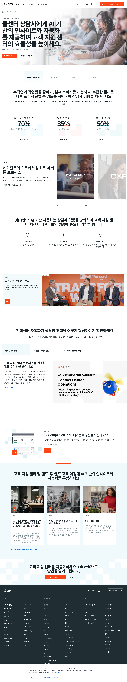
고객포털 (46, 646)
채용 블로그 (108, 616)
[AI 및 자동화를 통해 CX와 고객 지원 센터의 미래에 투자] (63, 515)
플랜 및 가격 (7, 608)
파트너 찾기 (88, 608)
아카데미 (46, 623)
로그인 (101, 590)
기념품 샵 (107, 637)
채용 (106, 612)
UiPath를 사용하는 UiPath (112, 630)
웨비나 (66, 623)
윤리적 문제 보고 (109, 648)
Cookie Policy (57, 681)
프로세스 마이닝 (28, 631)
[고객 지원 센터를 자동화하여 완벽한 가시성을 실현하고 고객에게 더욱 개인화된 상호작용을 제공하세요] (27, 515)
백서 (66, 619)
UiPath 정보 (108, 605)
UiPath (68, 652)
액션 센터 (6, 620)
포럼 (45, 653)
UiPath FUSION (69, 638)
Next (95, 206)
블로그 (66, 608)
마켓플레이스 (27, 619)
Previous (92, 206)
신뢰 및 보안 (108, 626)
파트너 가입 (88, 612)
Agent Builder (8, 624)
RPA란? (46, 634)
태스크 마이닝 (27, 642)
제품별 (46, 612)
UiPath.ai (108, 608)
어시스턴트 (6, 634)
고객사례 (67, 616)
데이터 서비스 (27, 605)
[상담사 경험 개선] (99, 515)
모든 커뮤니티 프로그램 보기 (51, 660)
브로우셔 (67, 626)
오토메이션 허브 (8, 638)
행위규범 (107, 645)
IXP (25, 616)
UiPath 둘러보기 (69, 645)
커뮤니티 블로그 (48, 657)
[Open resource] (14, 509)
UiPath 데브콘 (68, 649)
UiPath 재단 (108, 641)
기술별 (46, 616)
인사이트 (26, 608)
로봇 (25, 634)
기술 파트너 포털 (89, 623)
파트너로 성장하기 (89, 616)
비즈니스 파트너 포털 (90, 619)
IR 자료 (107, 623)
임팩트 (107, 634)
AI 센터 (5, 627)
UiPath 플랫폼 (8, 605)
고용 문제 (107, 652)
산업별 (46, 608)
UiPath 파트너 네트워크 (91, 605)
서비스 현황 (47, 664)
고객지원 (6, 612)
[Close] (125, 673)
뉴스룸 (107, 619)
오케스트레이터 (28, 626)
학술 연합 (46, 627)
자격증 (46, 631)
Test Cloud (27, 645)
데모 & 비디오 (68, 630)
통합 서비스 (27, 612)
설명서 (46, 649)
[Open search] (78, 4)
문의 (91, 590)
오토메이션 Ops (8, 642)
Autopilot (6, 645)
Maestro (26, 623)
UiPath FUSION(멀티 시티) (72, 642)
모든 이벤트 (68, 656)
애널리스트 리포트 (69, 612)
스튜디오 (26, 638)
